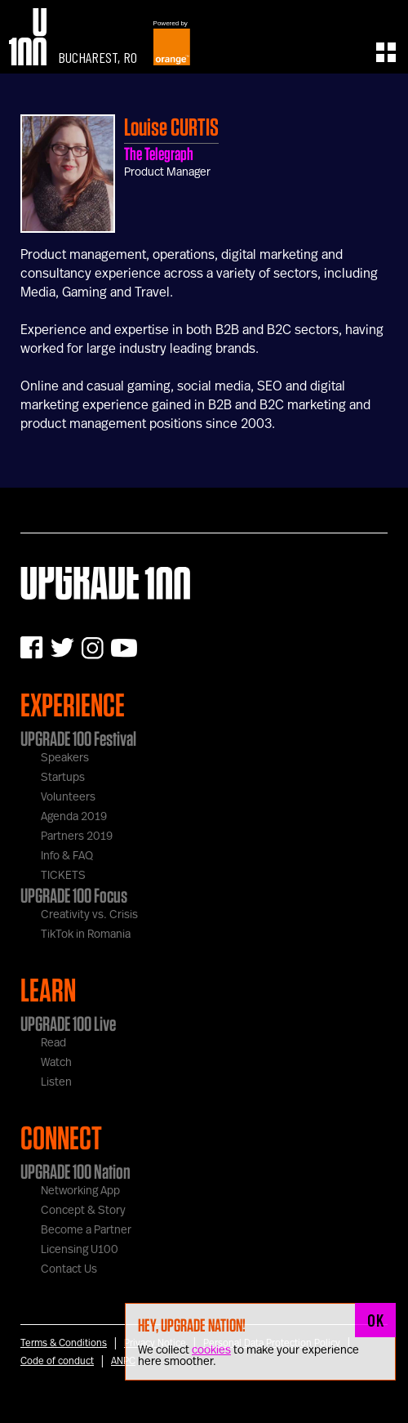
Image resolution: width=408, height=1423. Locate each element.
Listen (56, 1082)
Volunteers (68, 797)
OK (375, 1320)
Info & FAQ (67, 856)
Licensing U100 (79, 1250)
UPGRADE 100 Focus (73, 895)
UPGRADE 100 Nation (75, 1171)
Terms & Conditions (63, 1343)
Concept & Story (83, 1210)
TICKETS (63, 875)
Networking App (80, 1191)
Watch (56, 1062)
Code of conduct (57, 1361)
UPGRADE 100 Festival (78, 738)
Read (53, 1043)
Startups (63, 777)
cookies (211, 1350)
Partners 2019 (77, 836)
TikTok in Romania (86, 934)
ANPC (123, 1361)
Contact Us (69, 1269)
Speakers (65, 758)
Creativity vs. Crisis (89, 915)
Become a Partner (86, 1230)
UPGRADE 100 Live (68, 1023)
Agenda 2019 (74, 817)
